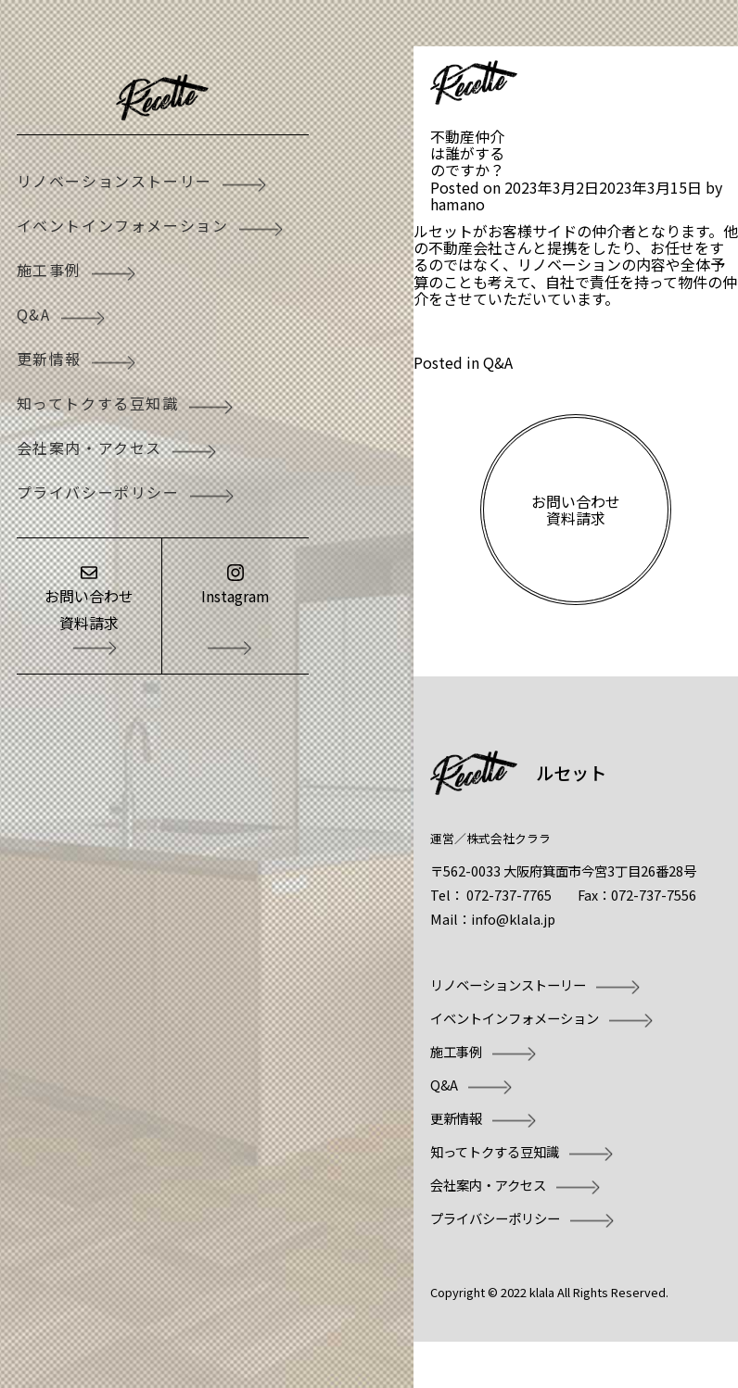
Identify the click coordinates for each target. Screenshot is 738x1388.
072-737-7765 (509, 894)
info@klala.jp (513, 918)
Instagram (235, 596)
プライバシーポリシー (98, 492)
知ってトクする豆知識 (98, 403)
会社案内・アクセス (89, 447)
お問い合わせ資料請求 (89, 609)
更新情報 (49, 358)
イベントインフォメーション (123, 225)
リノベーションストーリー (114, 181)
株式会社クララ (508, 838)
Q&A (34, 314)
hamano (457, 204)
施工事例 (49, 270)
